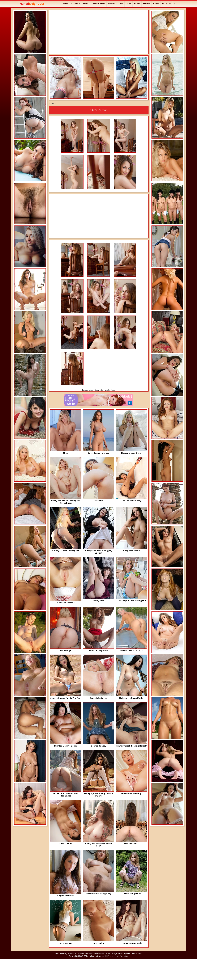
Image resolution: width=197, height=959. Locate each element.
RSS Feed (75, 3)
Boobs (137, 3)
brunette (99, 390)
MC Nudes (86, 953)
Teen (128, 3)
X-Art (103, 953)
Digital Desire (119, 953)
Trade (86, 3)
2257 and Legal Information (116, 956)
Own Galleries (98, 3)
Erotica (146, 3)
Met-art (58, 953)
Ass (121, 3)
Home (65, 3)
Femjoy (64, 953)
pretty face (110, 390)
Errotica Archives (75, 953)
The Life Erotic (136, 953)
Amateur (112, 3)
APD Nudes (96, 953)
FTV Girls (109, 953)
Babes (156, 3)
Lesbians (166, 3)
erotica (90, 390)
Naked (32, 4)
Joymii (127, 953)
